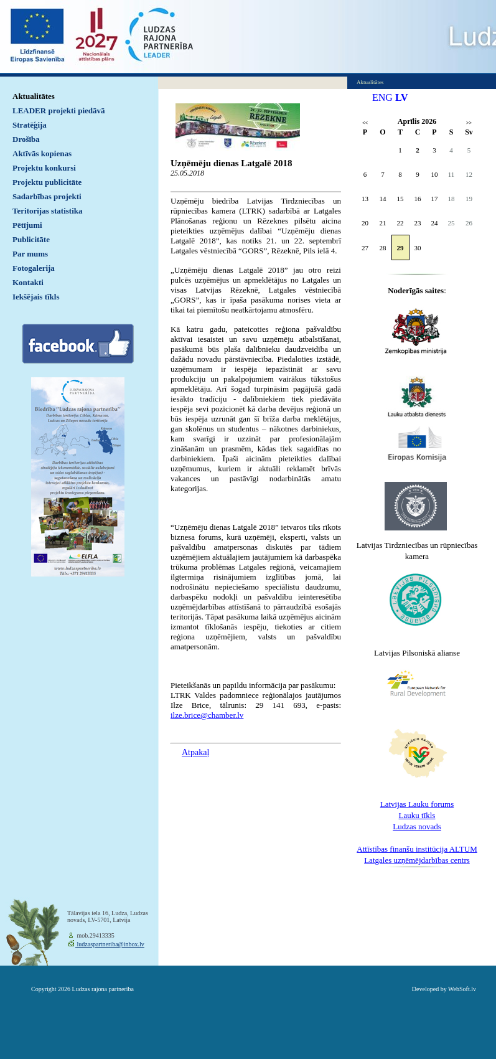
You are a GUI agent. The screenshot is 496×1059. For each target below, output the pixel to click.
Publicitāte (31, 239)
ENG (382, 97)
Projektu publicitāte (47, 182)
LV (401, 97)
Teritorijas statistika (47, 210)
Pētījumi (27, 225)
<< (365, 123)
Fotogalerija (33, 268)
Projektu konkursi (44, 167)
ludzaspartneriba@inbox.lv (109, 944)
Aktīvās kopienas (42, 153)
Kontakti (28, 282)
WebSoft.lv (462, 989)
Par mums (30, 253)
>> (469, 123)
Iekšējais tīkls (35, 296)
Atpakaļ (195, 752)
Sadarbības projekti (47, 196)
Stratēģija (29, 124)
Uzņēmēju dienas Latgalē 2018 (231, 163)
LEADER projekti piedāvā (58, 110)
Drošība (26, 139)
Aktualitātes (33, 96)
